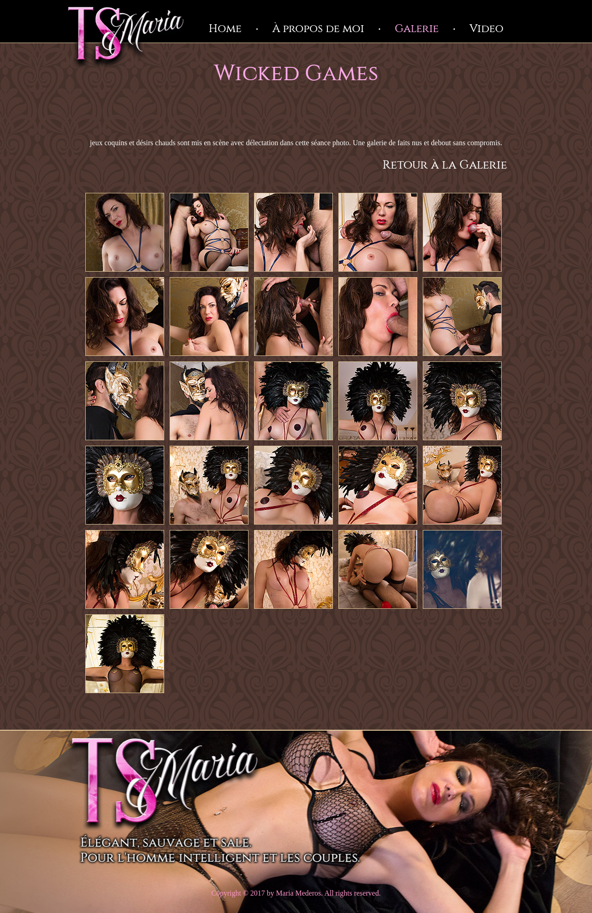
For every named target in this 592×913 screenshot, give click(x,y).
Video (486, 28)
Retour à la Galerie (445, 165)
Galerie (417, 28)
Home (225, 28)
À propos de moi (318, 28)
